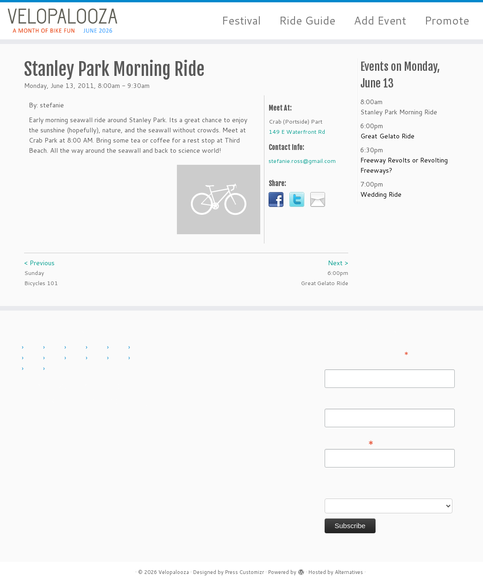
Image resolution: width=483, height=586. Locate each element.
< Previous (39, 263)
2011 (56, 347)
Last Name (341, 402)
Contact (129, 386)
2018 (77, 358)
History (40, 401)
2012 (77, 347)
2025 (56, 369)
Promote (447, 20)
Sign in (149, 401)
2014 (119, 347)
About (94, 386)
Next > (338, 263)
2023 (141, 358)
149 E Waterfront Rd (297, 132)
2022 (119, 358)
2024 (34, 369)
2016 (34, 358)
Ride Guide (307, 20)
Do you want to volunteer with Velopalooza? (370, 487)
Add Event (380, 20)
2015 (141, 347)
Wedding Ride (380, 194)
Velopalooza (173, 572)
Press (115, 401)
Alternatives (349, 572)
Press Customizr (244, 572)
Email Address (349, 442)
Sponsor (79, 401)
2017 (56, 358)
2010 (34, 347)
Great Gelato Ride (387, 136)
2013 (98, 347)
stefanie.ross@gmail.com (302, 161)
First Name (341, 363)
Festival (241, 20)
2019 (98, 358)
